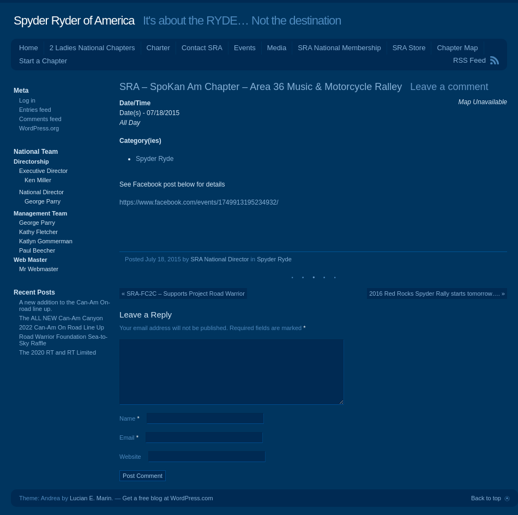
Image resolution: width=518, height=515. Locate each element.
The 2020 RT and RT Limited (57, 352)
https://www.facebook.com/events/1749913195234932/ (199, 202)
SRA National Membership (339, 48)
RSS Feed (469, 60)
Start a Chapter (43, 61)
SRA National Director (220, 259)
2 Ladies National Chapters (92, 48)
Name (129, 418)
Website (130, 456)
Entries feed (35, 109)
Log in (27, 100)
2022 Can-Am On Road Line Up (61, 327)
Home (28, 48)
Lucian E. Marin (90, 498)
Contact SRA (202, 48)
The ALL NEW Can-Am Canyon (61, 318)
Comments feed (40, 119)
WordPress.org (39, 128)
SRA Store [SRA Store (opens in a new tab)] (409, 48)
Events (245, 48)
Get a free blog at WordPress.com (168, 498)
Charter (158, 48)
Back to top (486, 498)
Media (276, 48)
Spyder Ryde (154, 159)
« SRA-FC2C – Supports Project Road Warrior (183, 293)
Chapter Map (457, 48)
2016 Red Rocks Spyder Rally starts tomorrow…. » (437, 293)
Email (128, 437)
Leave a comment (449, 86)
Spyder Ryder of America (74, 20)
